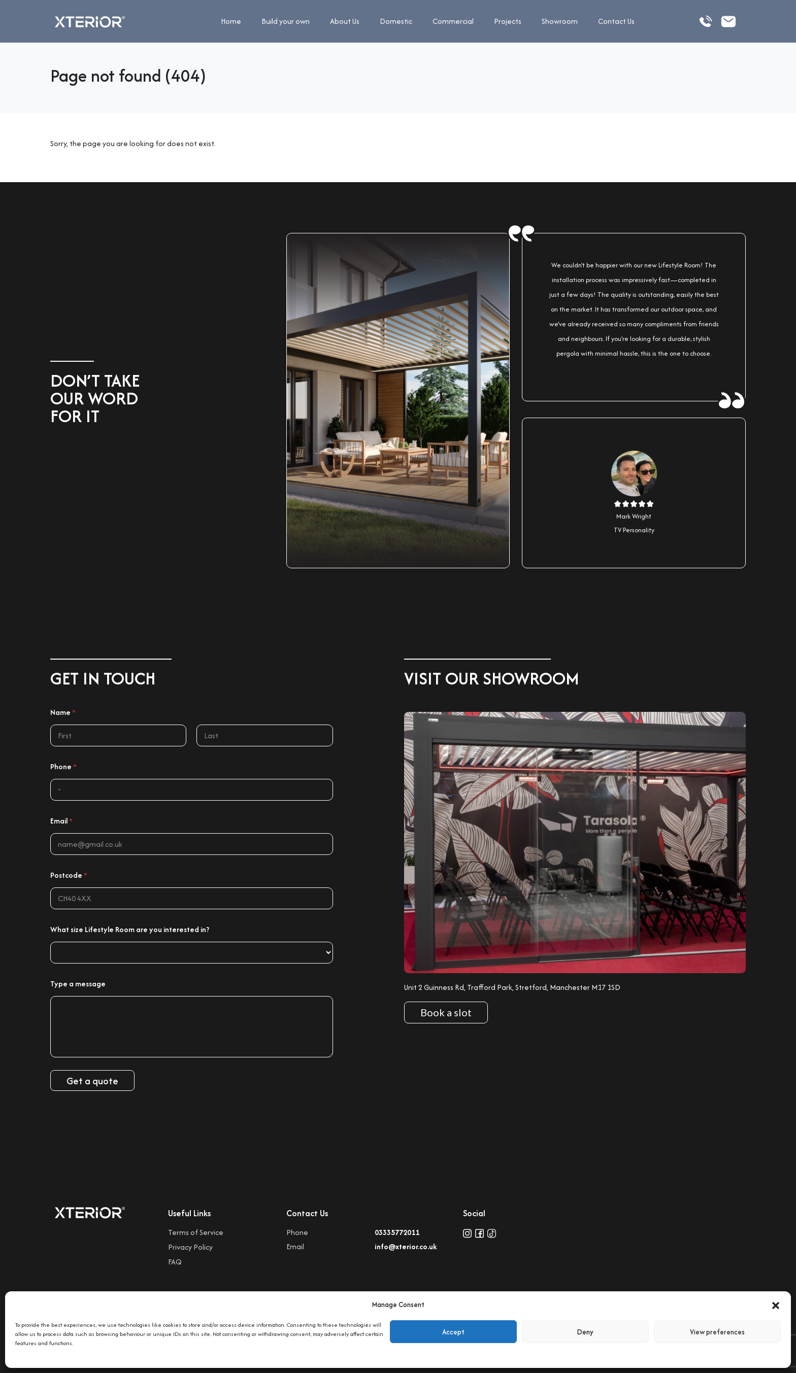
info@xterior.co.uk (406, 1246)
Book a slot (446, 1012)
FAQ (175, 1261)
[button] (776, 1304)
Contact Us (616, 21)
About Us (344, 21)
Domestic (396, 21)
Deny (585, 1332)
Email (61, 821)
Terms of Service (195, 1232)
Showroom (560, 21)
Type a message (78, 983)
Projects (507, 21)
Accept (453, 1332)
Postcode (68, 875)
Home (231, 21)
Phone (63, 766)
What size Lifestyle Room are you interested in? (129, 929)
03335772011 (397, 1232)
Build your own (285, 21)
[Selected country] (57, 790)
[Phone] (191, 790)
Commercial (453, 21)
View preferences (717, 1332)
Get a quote (92, 1081)
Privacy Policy (190, 1247)
